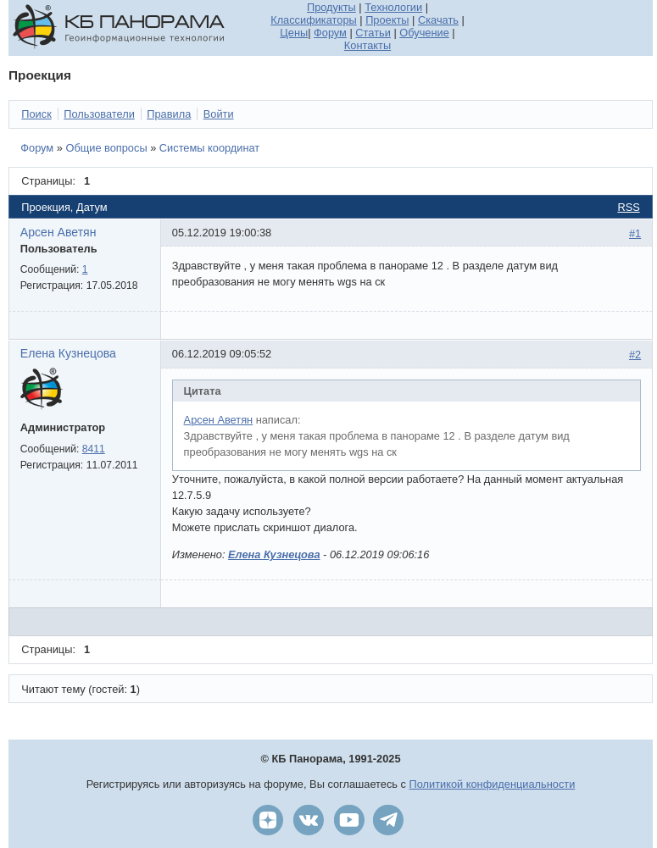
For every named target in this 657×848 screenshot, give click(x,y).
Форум (330, 32)
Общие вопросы (106, 147)
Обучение (424, 32)
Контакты (367, 45)
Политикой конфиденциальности (492, 784)
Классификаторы (313, 20)
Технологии (393, 7)
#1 (635, 233)
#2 (635, 354)
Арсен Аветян (58, 232)
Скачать (438, 20)
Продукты (331, 7)
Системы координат (209, 147)
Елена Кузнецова (68, 353)
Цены (294, 32)
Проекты (387, 20)
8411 (93, 449)
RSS (628, 207)
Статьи (372, 32)
